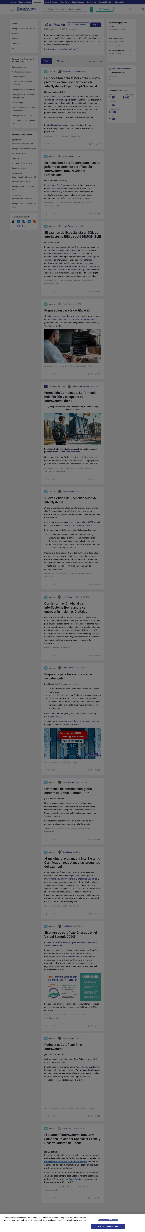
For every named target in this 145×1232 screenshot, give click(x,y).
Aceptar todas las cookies (108, 1226)
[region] (72, 1223)
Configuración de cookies (108, 1220)
